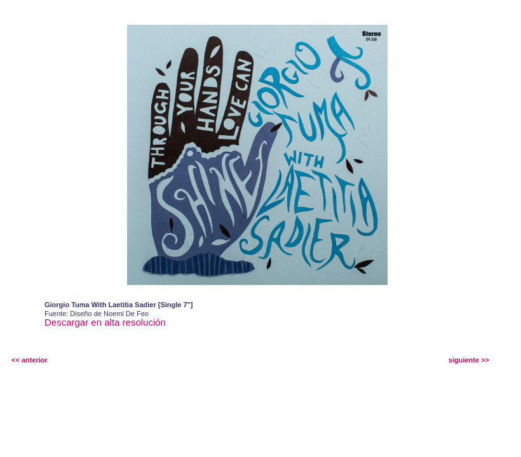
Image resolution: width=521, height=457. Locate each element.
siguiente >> (469, 360)
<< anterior (29, 360)
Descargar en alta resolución (105, 322)
